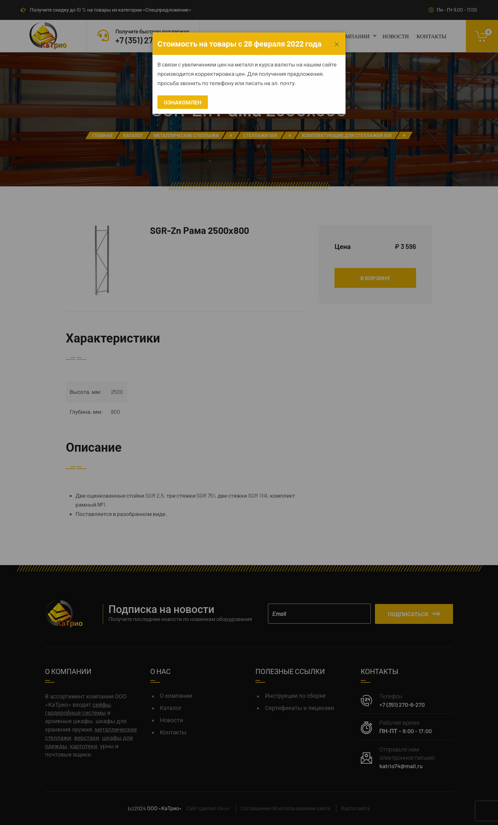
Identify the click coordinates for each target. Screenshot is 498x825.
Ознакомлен (182, 102)
